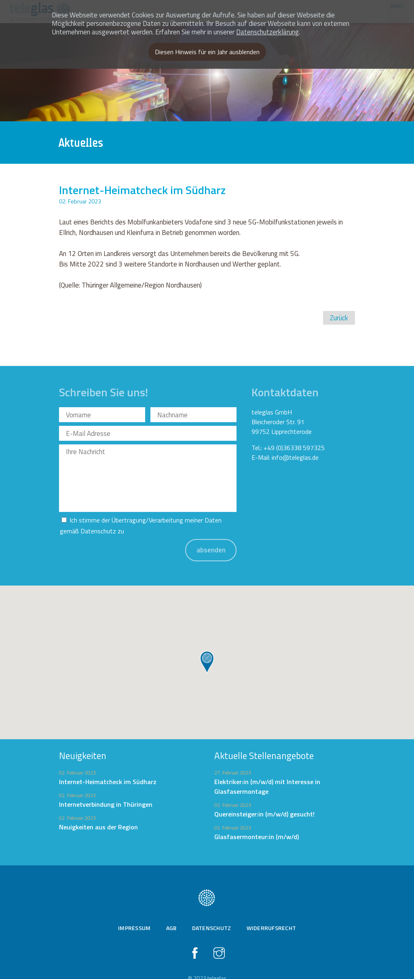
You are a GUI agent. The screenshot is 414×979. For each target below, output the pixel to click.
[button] (207, 647)
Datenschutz (98, 516)
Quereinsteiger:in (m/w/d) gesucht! (264, 799)
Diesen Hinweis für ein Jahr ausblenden (207, 52)
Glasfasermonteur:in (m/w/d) (256, 822)
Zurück (339, 318)
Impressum (134, 913)
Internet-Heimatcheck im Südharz (107, 767)
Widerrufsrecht (271, 913)
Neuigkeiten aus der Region (98, 812)
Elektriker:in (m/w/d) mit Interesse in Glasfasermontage (267, 772)
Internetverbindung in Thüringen (105, 790)
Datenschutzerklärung (267, 32)
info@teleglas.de (295, 457)
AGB (171, 913)
